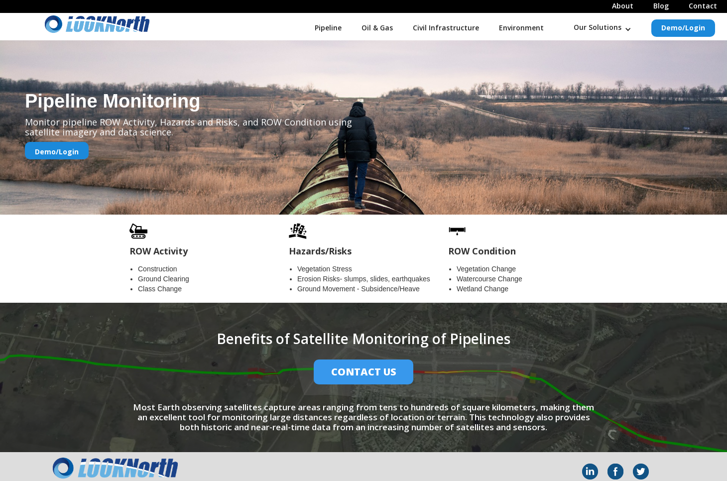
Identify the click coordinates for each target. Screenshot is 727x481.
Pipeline (328, 27)
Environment (521, 27)
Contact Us (363, 371)
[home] (74, 24)
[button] (602, 26)
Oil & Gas (377, 27)
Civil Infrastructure (446, 27)
